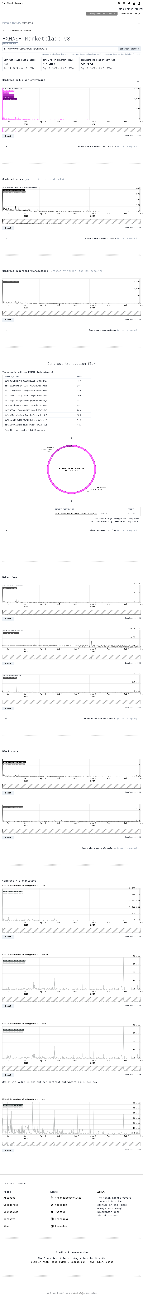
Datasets (9, 1218)
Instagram (61, 1218)
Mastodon (61, 1204)
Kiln (100, 1261)
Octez (109, 1261)
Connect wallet (130, 13)
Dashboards (11, 1211)
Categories (11, 1204)
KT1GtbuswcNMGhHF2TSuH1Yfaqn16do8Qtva (76, 513)
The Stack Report (12, 3)
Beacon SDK (78, 1261)
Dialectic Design (78, 1293)
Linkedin (61, 1226)
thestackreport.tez (68, 1197)
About (7, 1226)
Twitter (60, 1211)
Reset (8, 136)
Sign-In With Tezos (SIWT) (49, 1261)
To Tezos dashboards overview (16, 30)
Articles (9, 1197)
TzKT (91, 1261)
